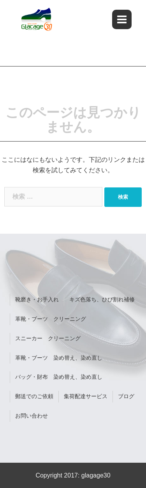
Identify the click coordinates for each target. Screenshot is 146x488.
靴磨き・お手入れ (37, 299)
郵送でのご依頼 (34, 396)
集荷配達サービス (85, 396)
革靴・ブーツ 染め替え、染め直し (58, 358)
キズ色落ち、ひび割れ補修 (102, 299)
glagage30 (96, 475)
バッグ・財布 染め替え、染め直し (58, 377)
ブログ (126, 396)
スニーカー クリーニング (48, 338)
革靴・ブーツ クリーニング (50, 319)
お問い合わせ (31, 416)
